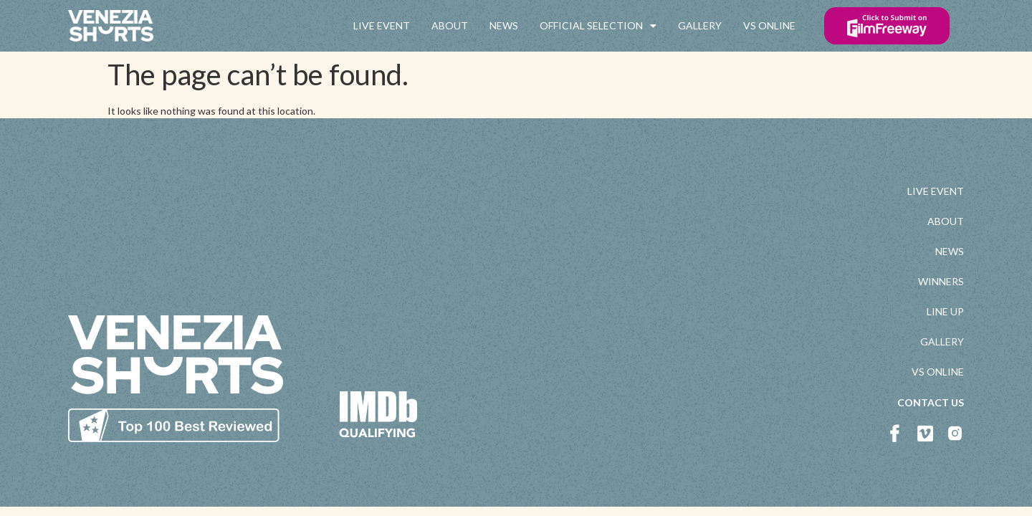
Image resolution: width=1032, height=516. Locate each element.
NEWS (503, 25)
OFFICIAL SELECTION (598, 26)
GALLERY (700, 25)
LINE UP (945, 311)
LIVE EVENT (381, 25)
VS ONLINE (769, 25)
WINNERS (941, 281)
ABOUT (449, 25)
